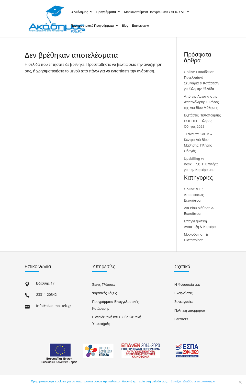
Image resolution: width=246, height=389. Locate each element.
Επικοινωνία (140, 25)
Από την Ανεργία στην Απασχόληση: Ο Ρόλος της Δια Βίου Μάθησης (201, 102)
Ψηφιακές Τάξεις (104, 293)
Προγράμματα (106, 12)
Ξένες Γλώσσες (103, 284)
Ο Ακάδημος (79, 12)
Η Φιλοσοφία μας (187, 284)
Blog (125, 25)
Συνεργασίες (183, 301)
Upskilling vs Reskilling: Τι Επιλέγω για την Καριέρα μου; (201, 164)
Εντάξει (175, 381)
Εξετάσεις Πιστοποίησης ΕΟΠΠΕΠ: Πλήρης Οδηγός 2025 (202, 121)
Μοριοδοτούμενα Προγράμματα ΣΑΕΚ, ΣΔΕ (154, 12)
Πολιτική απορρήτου (189, 310)
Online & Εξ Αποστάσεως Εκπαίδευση (194, 195)
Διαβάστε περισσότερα (199, 381)
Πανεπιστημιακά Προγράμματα (92, 25)
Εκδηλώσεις (183, 293)
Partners (181, 319)
